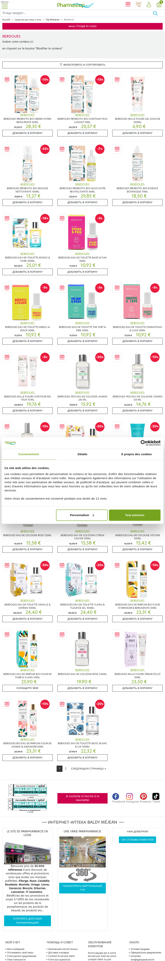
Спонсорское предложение (21, 956)
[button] (148, 5)
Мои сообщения (15, 949)
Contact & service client (61, 956)
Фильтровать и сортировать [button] (82, 65)
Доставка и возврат (58, 952)
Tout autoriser (135, 515)
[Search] (76, 13)
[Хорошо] (159, 13)
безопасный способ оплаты (63, 949)
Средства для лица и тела (28, 19)
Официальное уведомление (146, 952)
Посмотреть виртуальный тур (82, 888)
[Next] (88, 769)
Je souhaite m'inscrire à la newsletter (82, 798)
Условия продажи (140, 949)
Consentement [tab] (28, 454)
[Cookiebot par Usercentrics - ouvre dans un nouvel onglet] (143, 443)
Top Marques (53, 19)
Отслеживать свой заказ (20, 952)
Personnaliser (82, 515)
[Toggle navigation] (4, 5)
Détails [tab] (82, 454)
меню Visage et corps (82, 26)
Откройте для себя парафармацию (27, 920)
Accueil (6, 19)
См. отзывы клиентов (137, 840)
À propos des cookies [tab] (136, 454)
